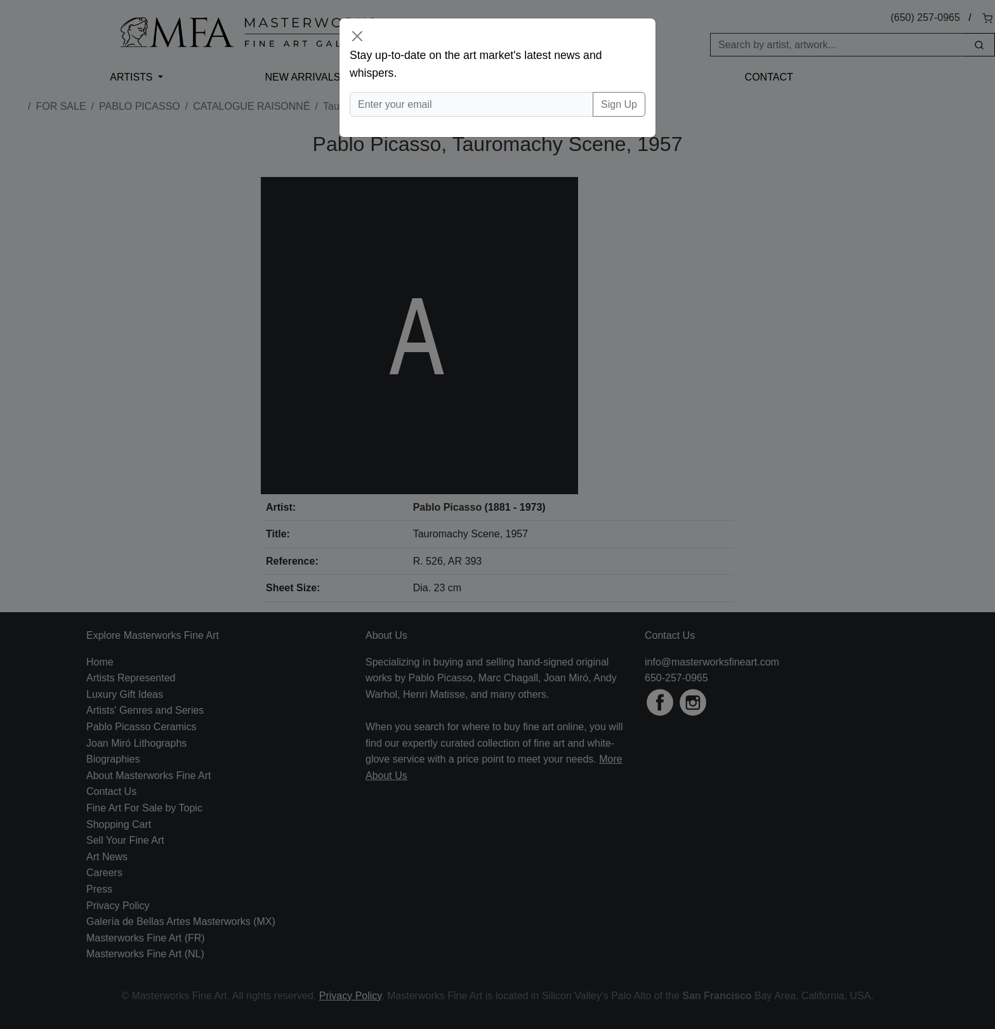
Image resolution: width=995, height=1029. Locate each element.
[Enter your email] (471, 104)
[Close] (357, 36)
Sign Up (619, 104)
